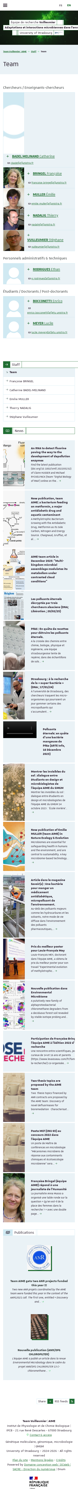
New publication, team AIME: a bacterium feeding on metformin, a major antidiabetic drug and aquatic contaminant (49, 507)
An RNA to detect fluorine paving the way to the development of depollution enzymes (50, 454)
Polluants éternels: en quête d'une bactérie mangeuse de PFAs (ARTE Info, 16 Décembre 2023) (55, 741)
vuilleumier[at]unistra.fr (45, 246)
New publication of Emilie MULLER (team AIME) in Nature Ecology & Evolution (50, 834)
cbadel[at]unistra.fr (22, 163)
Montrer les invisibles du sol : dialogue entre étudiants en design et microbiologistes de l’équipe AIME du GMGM (48, 780)
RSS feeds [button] (61, 1401)
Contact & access (41, 1435)
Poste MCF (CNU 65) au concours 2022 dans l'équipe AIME (46, 1135)
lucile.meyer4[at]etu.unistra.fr (49, 332)
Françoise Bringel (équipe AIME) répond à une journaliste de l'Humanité (49, 1185)
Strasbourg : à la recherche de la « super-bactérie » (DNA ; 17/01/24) (49, 683)
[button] (30, 156)
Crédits (61, 1460)
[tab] (39, 129)
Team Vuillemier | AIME (15, 51)
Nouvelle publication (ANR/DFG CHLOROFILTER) (39, 1352)
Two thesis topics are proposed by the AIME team (46, 1085)
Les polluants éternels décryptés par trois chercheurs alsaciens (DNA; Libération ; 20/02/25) (50, 605)
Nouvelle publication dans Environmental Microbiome (49, 993)
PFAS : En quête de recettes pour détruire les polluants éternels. (49, 633)
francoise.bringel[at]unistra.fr (49, 182)
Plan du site (20, 1460)
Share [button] (42, 1401)
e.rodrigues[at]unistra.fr (45, 278)
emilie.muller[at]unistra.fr (46, 203)
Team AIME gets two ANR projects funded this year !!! (39, 1283)
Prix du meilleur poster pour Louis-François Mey (48, 949)
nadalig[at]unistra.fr (43, 224)
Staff (33, 51)
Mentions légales (42, 1460)
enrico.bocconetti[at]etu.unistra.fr (47, 312)
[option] (39, 464)
